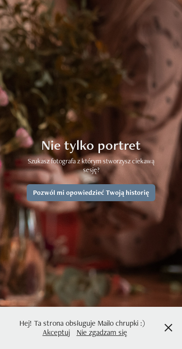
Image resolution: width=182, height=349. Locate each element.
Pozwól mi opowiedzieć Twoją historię (91, 192)
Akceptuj (56, 332)
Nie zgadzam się (102, 332)
